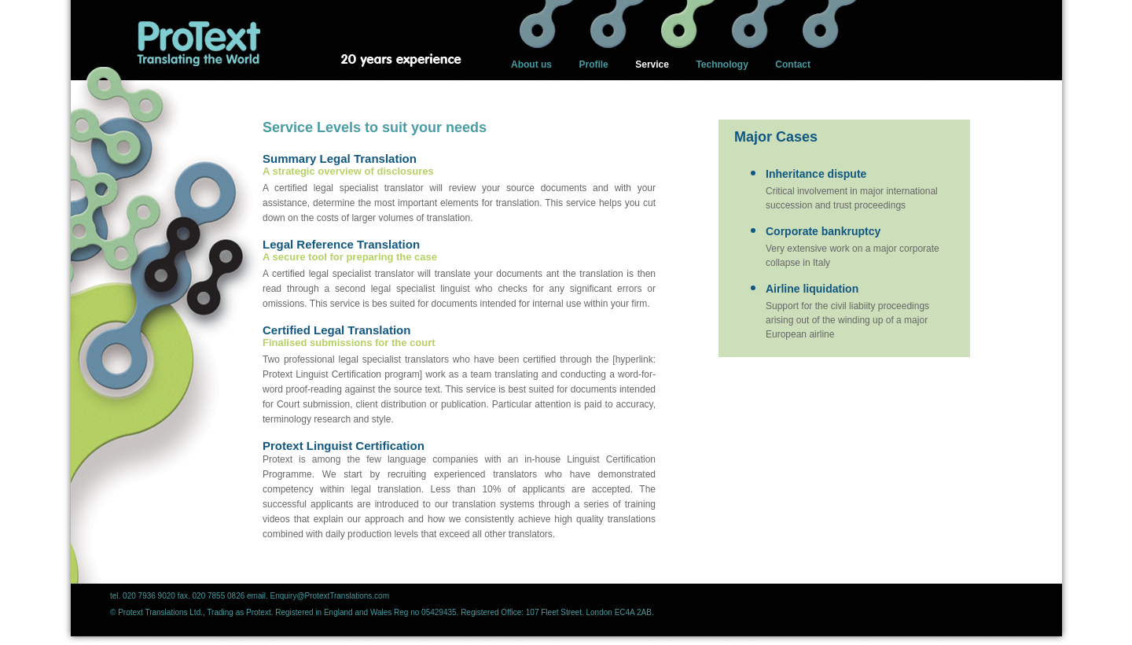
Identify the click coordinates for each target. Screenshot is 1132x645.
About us (531, 64)
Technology (722, 64)
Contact (792, 64)
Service (652, 64)
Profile (593, 64)
